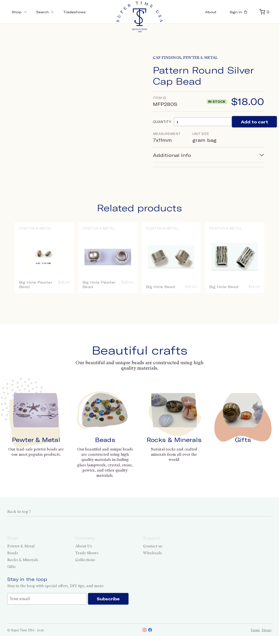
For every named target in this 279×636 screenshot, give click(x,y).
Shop (21, 12)
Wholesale (152, 553)
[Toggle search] (52, 12)
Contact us (152, 546)
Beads (105, 439)
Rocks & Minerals (174, 439)
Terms (255, 634)
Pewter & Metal (200, 57)
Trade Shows (86, 553)
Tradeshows (88, 12)
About (199, 12)
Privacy (267, 634)
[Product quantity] (208, 123)
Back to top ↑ (19, 511)
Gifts (243, 439)
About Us (83, 546)
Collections (85, 560)
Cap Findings (167, 57)
